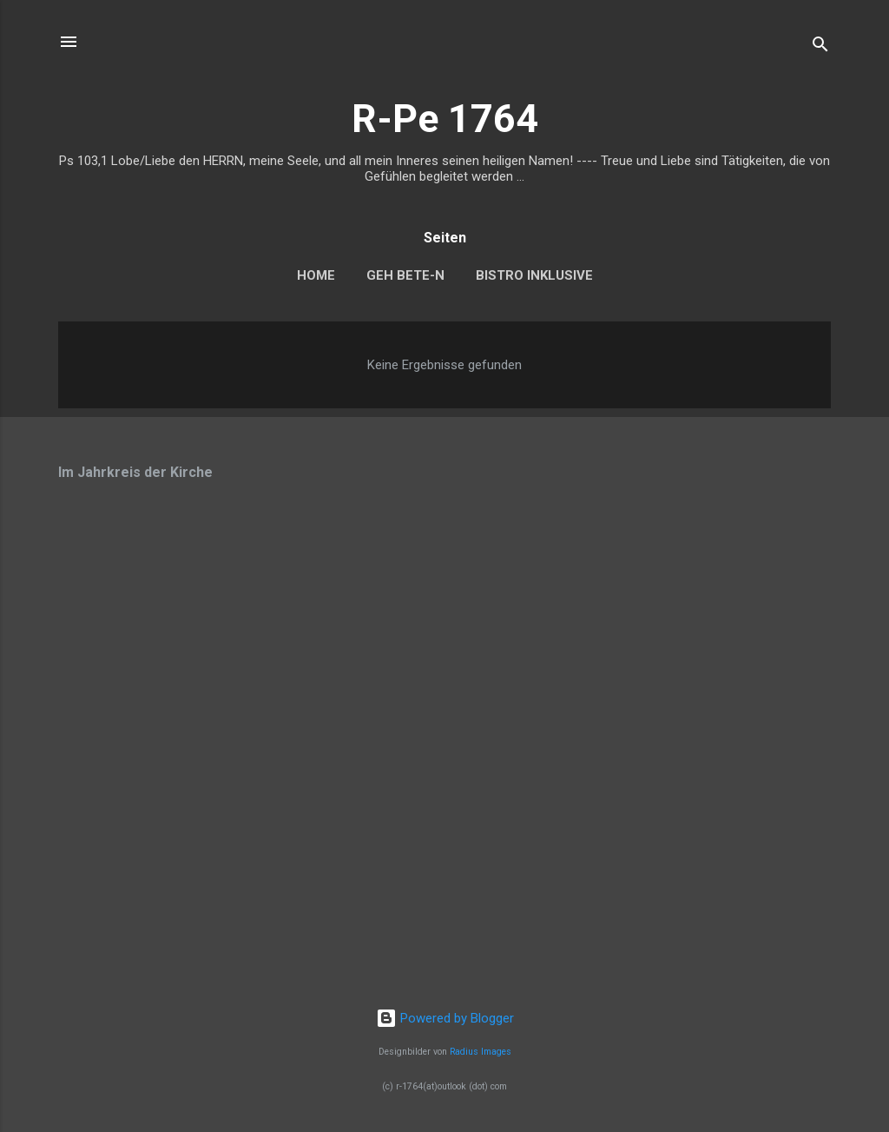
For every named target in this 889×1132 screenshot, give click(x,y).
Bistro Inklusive (534, 275)
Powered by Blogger (445, 1018)
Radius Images (480, 1051)
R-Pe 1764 (445, 119)
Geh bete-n (405, 275)
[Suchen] (820, 47)
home (316, 275)
